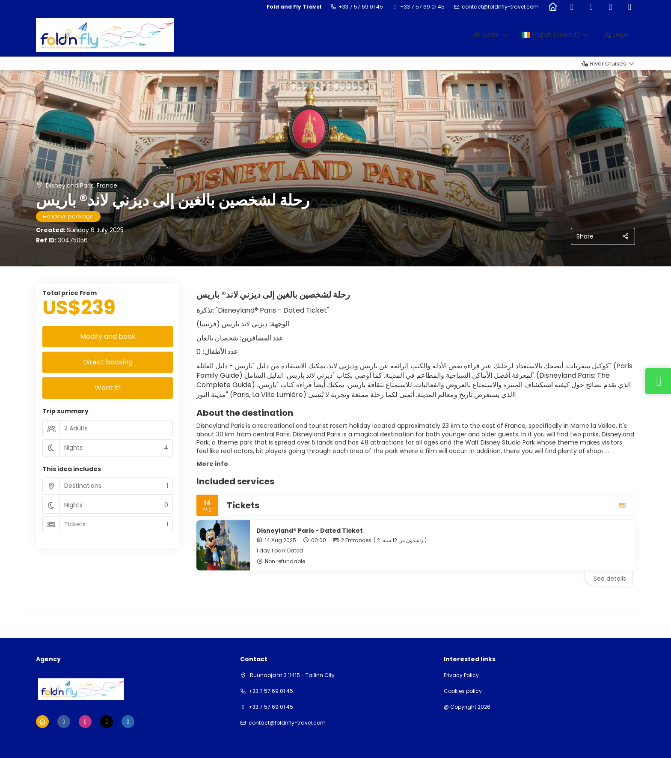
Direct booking (108, 362)
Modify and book (108, 336)
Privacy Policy (461, 675)
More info (212, 464)
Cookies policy (463, 691)
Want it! (108, 388)
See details (610, 578)
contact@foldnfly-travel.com (500, 6)
